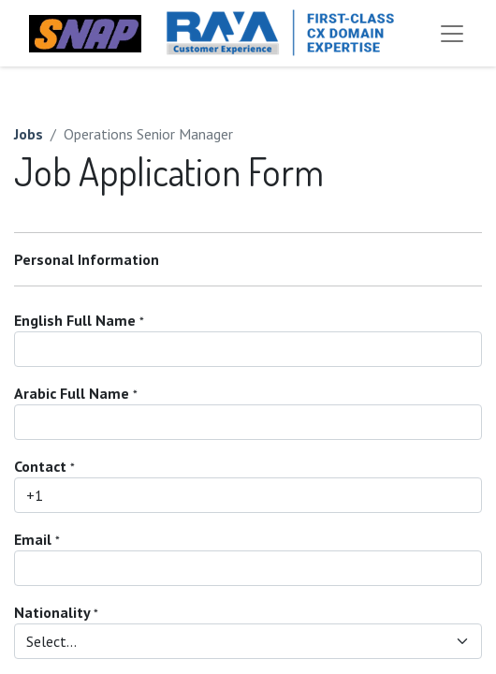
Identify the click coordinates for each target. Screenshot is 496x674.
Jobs (28, 134)
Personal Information (86, 259)
